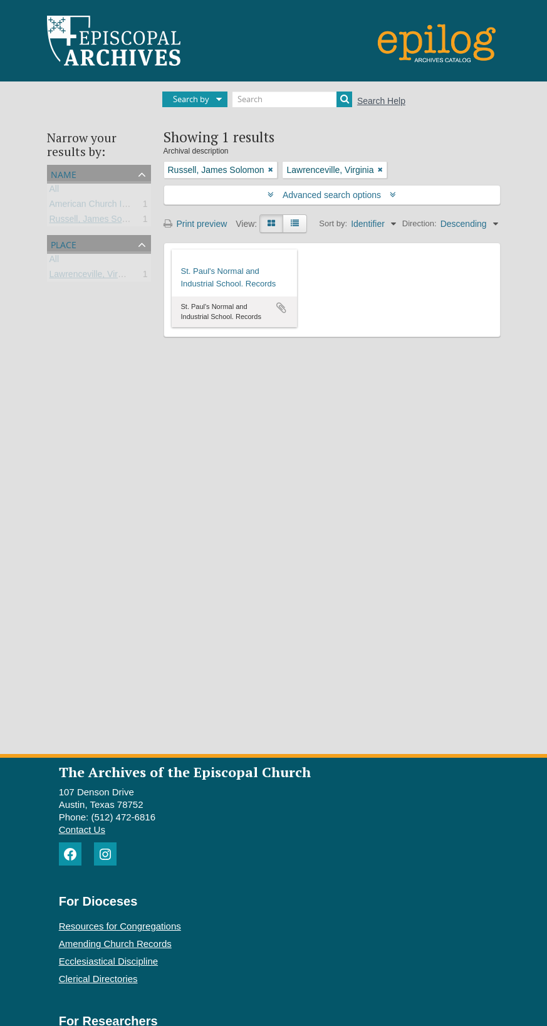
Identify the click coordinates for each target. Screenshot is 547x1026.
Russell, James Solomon (97, 221)
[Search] (292, 99)
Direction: (419, 223)
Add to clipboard (281, 307)
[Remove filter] (270, 170)
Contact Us (82, 829)
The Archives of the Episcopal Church (185, 772)
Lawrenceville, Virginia (93, 276)
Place (63, 243)
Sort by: (333, 223)
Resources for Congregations (120, 926)
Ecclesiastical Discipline (108, 961)
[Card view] (271, 223)
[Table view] (295, 223)
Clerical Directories (98, 978)
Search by (191, 99)
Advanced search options (331, 195)
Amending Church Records (115, 943)
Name (63, 173)
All (54, 191)
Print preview (195, 224)
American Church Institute (99, 206)
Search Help (381, 101)
